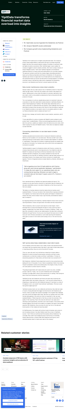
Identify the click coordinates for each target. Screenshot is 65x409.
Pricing (30, 2)
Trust (42, 384)
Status (42, 388)
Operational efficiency (7, 319)
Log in (53, 2)
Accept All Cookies (13, 400)
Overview (13, 384)
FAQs (42, 395)
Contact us (33, 390)
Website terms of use (26, 406)
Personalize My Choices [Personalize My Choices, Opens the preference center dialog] (12, 404)
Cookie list (34, 406)
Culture (32, 386)
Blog (22, 384)
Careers (33, 388)
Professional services (24, 398)
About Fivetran (34, 384)
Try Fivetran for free (9, 74)
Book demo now (46, 2)
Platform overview (3, 385)
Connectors (24, 2)
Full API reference (43, 392)
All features (14, 386)
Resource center (23, 390)
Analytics (4, 316)
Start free (60, 2)
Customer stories (23, 387)
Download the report (45, 236)
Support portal (44, 386)
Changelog (43, 390)
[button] (11, 2)
